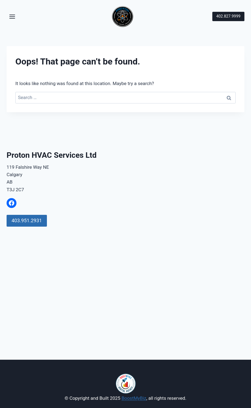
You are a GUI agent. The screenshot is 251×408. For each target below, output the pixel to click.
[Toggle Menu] (12, 16)
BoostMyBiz (134, 398)
